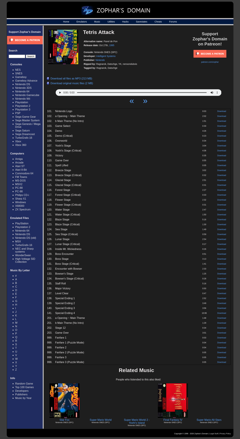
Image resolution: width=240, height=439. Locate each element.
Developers (22, 390)
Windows (20, 202)
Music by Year (23, 398)
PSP (18, 113)
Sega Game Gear (25, 116)
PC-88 (19, 187)
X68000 (19, 205)
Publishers (21, 394)
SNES (19, 73)
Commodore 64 (24, 173)
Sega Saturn (22, 130)
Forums (173, 21)
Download (221, 111)
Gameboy (21, 77)
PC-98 (19, 191)
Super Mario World (101, 419)
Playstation (21, 102)
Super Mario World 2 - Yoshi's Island (136, 421)
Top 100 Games (24, 387)
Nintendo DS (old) (25, 237)
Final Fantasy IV (173, 419)
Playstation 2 (22, 106)
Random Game (24, 383)
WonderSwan (23, 255)
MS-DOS (20, 180)
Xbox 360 (20, 145)
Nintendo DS (22, 84)
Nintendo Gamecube (27, 95)
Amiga (19, 159)
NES (18, 69)
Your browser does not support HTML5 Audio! (138, 92)
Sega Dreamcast (25, 134)
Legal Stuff (214, 434)
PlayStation (22, 223)
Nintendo (100, 60)
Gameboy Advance (26, 80)
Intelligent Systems (106, 56)
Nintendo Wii (22, 98)
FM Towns (21, 177)
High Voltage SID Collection (25, 260)
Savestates (141, 21)
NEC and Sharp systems (24, 250)
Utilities (111, 21)
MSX (18, 241)
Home (66, 21)
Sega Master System (27, 120)
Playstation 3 (22, 109)
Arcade (19, 162)
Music (97, 21)
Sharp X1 (20, 198)
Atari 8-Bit (21, 169)
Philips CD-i (22, 195)
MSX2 (19, 184)
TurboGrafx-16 (23, 137)
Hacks (125, 21)
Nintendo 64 (22, 91)
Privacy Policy (225, 434)
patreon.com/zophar (210, 62)
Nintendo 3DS (23, 87)
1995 (111, 45)
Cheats (158, 21)
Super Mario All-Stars (209, 419)
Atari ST (20, 166)
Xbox (18, 141)
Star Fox (64, 419)
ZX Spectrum (23, 209)
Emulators (82, 21)
